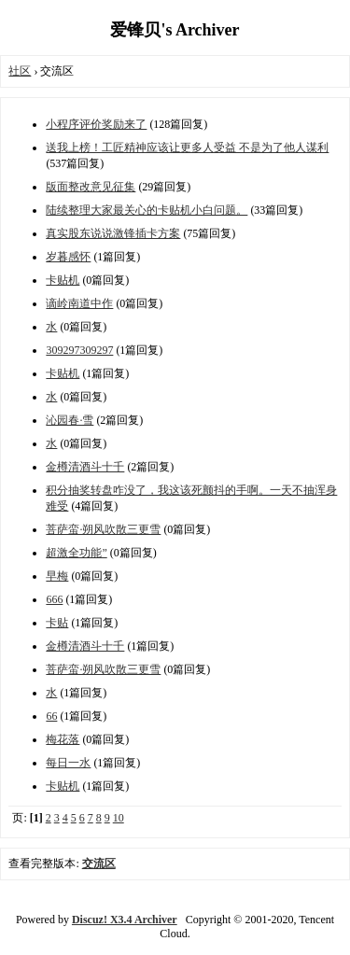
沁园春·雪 (69, 420)
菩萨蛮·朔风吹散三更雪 (103, 529)
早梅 (57, 576)
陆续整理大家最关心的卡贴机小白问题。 (146, 210)
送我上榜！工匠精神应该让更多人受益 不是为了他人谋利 (187, 147)
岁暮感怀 (68, 256)
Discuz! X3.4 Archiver (124, 919)
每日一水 (68, 762)
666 (54, 599)
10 (118, 817)
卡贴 (57, 622)
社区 (19, 70)
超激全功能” (76, 552)
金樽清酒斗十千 (85, 466)
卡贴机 (62, 280)
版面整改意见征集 (90, 186)
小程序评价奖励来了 (96, 124)
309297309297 (79, 350)
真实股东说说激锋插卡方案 (113, 233)
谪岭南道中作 (79, 303)
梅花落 (62, 739)
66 (51, 716)
